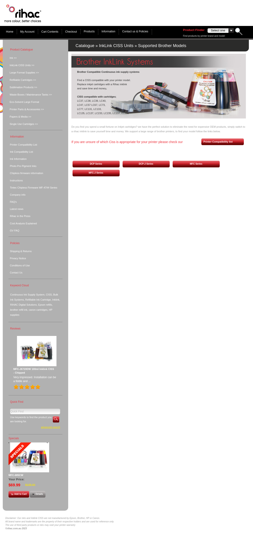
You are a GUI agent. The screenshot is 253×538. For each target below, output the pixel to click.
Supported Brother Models (162, 45)
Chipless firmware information (26, 173)
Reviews (15, 328)
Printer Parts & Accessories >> (27, 109)
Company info (17, 194)
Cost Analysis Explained (23, 223)
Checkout (71, 31)
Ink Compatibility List (21, 151)
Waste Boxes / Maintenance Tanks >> (31, 94)
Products (89, 31)
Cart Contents (49, 31)
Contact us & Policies (135, 31)
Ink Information (18, 159)
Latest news (16, 209)
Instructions (16, 180)
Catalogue (85, 45)
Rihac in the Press (20, 216)
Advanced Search (50, 427)
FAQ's (13, 201)
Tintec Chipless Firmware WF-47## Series (33, 187)
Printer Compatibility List (23, 144)
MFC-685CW (15, 475)
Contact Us (16, 272)
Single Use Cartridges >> (24, 124)
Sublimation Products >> (23, 87)
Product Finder (194, 30)
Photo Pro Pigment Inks (23, 166)
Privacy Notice (18, 258)
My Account (27, 31)
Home (9, 31)
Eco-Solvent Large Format (24, 102)
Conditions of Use (20, 265)
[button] (96, 164)
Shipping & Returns (21, 251)
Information (108, 31)
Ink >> (13, 57)
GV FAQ (14, 230)
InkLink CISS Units (116, 45)
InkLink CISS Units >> (22, 65)
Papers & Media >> (20, 116)
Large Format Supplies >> (24, 72)
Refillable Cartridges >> (23, 80)
